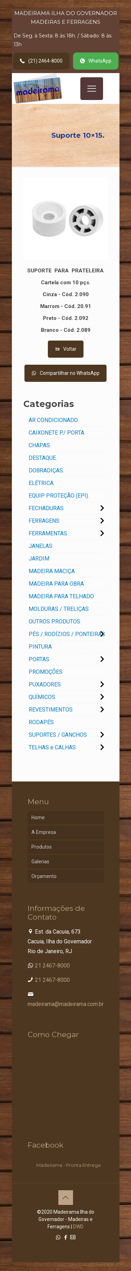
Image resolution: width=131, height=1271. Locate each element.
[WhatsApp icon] (58, 1237)
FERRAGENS (44, 520)
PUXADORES (45, 684)
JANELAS (40, 546)
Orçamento (44, 876)
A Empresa (43, 832)
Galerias (40, 861)
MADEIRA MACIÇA (52, 571)
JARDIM (39, 558)
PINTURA (40, 646)
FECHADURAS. (47, 508)
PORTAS (39, 659)
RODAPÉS (41, 722)
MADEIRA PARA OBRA (56, 583)
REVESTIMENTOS (51, 709)
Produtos (41, 847)
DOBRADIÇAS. (46, 470)
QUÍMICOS (42, 697)
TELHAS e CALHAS (52, 747)
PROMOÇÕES (46, 672)
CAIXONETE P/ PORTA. (57, 432)
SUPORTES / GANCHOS (58, 734)
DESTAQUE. (43, 458)
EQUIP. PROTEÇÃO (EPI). (59, 495)
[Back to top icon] (65, 1197)
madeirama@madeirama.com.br (66, 1004)
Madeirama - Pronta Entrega (68, 1165)
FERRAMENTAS (48, 533)
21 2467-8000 (52, 965)
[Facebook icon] (65, 1237)
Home (38, 817)
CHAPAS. (40, 445)
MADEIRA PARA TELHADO (61, 596)
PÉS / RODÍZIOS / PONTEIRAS (67, 634)
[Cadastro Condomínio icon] (72, 1237)
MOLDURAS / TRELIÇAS (59, 609)
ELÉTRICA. (41, 483)
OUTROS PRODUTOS (54, 621)
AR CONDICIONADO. (54, 420)
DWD (78, 1226)
